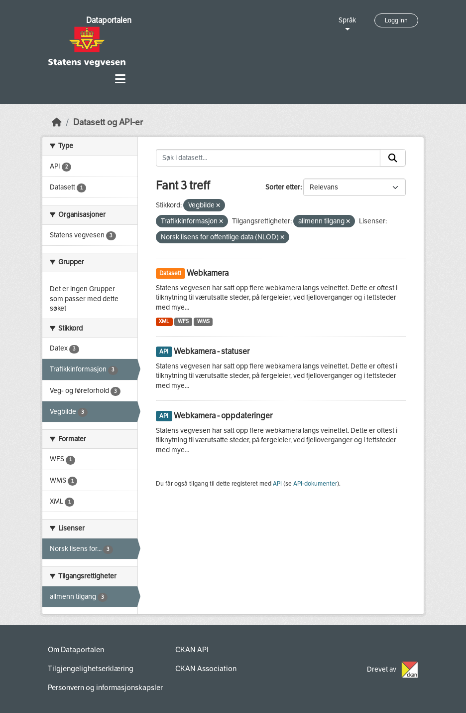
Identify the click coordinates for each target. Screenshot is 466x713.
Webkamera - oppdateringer (223, 415)
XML (164, 321)
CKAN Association (205, 668)
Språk (347, 20)
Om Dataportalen (76, 649)
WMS (203, 321)
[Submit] (393, 158)
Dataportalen (108, 20)
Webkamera (208, 273)
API (277, 483)
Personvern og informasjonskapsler (105, 687)
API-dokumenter (315, 483)
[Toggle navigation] (120, 79)
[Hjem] (57, 122)
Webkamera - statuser (211, 351)
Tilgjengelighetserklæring (90, 668)
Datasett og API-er (108, 122)
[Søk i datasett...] (268, 158)
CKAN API (192, 649)
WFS (183, 321)
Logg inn (396, 20)
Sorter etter (282, 187)
